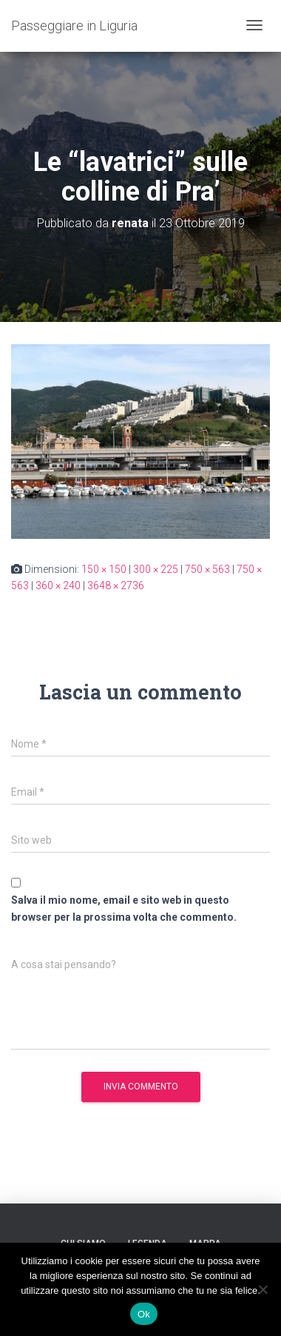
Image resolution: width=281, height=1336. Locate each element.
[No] (262, 1289)
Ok (144, 1314)
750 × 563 (207, 569)
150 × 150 (103, 569)
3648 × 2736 (115, 585)
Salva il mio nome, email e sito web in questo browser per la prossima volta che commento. (124, 908)
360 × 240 (58, 585)
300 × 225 (155, 569)
